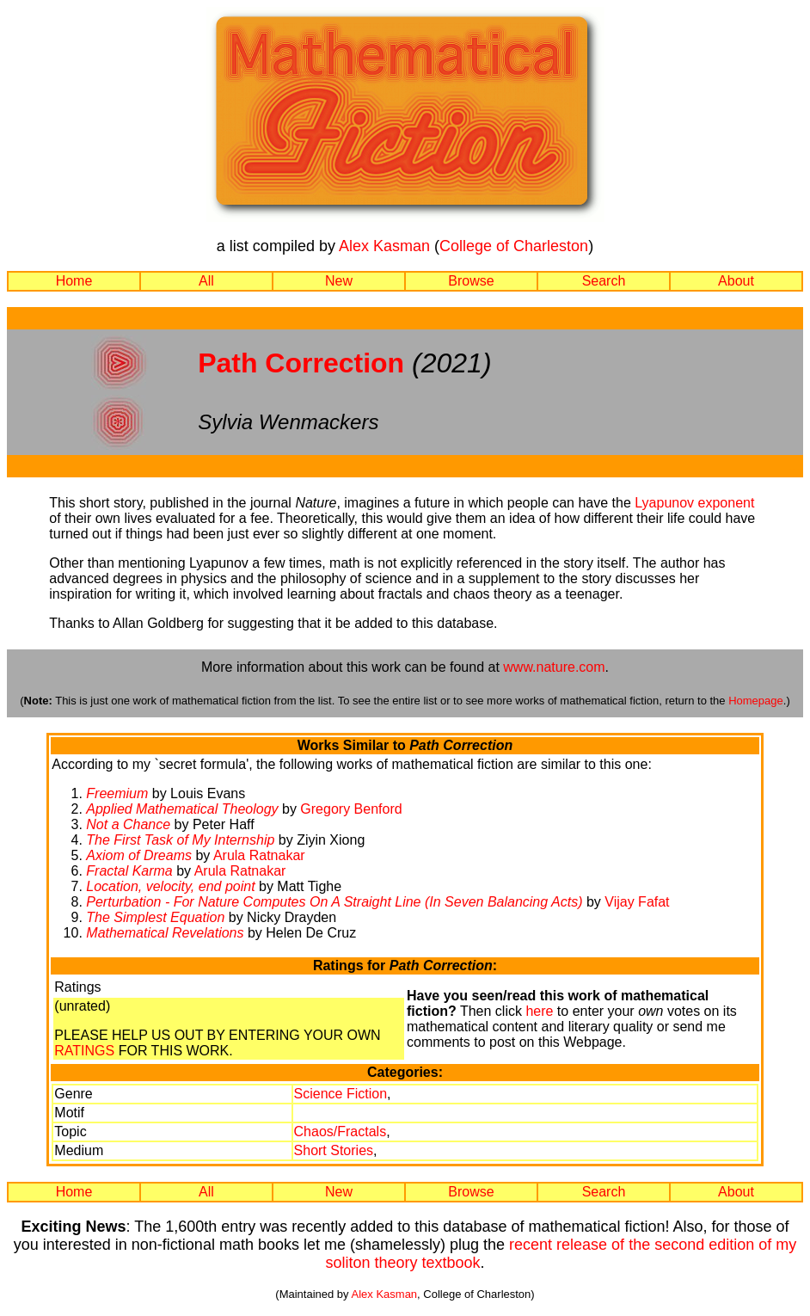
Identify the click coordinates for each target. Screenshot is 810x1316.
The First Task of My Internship (180, 840)
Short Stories (333, 1150)
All (206, 281)
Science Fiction (341, 1093)
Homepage (755, 700)
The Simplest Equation (155, 917)
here (539, 1011)
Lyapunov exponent (694, 502)
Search (604, 281)
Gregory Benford (351, 809)
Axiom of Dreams (139, 855)
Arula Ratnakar (259, 855)
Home (74, 281)
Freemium (117, 793)
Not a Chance (128, 824)
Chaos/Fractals (340, 1131)
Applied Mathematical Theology (182, 809)
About (736, 281)
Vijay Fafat (636, 902)
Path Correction (301, 362)
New (339, 281)
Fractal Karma (129, 871)
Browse (471, 281)
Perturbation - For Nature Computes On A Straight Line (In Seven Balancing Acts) (334, 902)
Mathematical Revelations (164, 933)
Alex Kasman (384, 246)
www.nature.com (553, 667)
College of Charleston (513, 246)
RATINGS (84, 1050)
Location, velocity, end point (170, 886)
